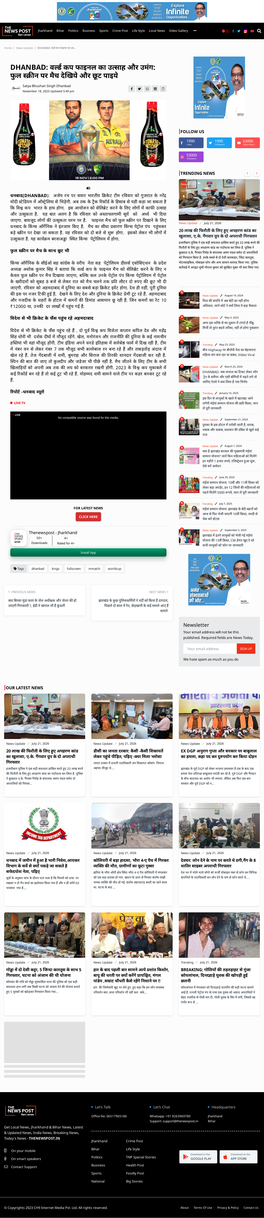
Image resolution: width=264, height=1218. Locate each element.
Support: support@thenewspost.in (174, 1121)
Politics (73, 30)
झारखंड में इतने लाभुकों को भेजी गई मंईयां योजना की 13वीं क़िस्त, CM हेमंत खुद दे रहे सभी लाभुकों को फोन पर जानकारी (228, 540)
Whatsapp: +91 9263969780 (170, 1116)
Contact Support (20, 1167)
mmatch (94, 568)
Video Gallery (178, 30)
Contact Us (252, 1208)
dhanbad (38, 568)
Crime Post (120, 30)
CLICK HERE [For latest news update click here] (88, 516)
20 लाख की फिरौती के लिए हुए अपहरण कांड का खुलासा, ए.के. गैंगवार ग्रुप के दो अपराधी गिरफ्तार (218, 233)
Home (8, 48)
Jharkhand (45, 30)
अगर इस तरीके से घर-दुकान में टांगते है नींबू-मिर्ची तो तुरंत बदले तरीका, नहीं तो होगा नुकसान (231, 327)
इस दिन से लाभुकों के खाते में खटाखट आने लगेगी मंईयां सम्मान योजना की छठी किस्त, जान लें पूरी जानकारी (230, 403)
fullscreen (74, 568)
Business (88, 30)
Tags (19, 568)
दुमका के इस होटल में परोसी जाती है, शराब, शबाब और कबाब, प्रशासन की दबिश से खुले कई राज (231, 429)
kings (55, 568)
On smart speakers (22, 1159)
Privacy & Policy (227, 1208)
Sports (103, 30)
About (179, 1208)
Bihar (60, 30)
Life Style (138, 30)
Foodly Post (135, 1173)
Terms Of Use (200, 1208)
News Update (24, 48)
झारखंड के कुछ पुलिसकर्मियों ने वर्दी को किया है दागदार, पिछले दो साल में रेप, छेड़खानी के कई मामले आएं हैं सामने (134, 605)
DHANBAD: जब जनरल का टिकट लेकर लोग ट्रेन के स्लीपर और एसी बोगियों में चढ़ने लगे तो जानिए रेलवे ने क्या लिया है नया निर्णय (230, 377)
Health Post (135, 1165)
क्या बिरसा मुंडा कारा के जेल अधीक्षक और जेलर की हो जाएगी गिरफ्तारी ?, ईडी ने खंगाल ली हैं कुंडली (43, 605)
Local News (157, 30)
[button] (88, 188)
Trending (208, 344)
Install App (88, 552)
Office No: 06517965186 (109, 1116)
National (98, 1181)
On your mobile (19, 1150)
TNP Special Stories (141, 1157)
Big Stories (134, 1181)
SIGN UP (246, 649)
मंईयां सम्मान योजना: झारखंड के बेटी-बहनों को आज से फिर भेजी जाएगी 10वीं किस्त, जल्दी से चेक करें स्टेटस (230, 514)
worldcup (114, 568)
